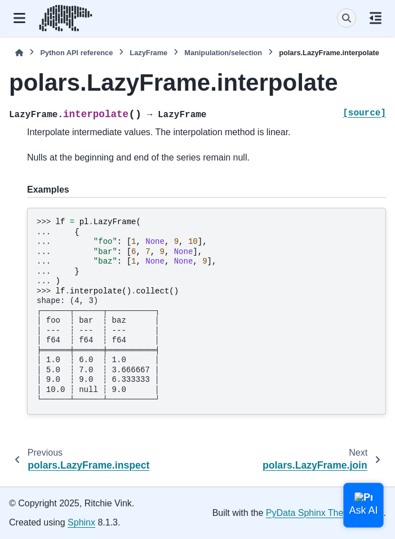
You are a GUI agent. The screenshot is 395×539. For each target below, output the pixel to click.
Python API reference (76, 52)
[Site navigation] (19, 18)
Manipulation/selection (223, 52)
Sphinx (81, 522)
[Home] (19, 53)
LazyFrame (148, 52)
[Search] (346, 18)
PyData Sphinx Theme (311, 513)
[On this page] (375, 18)
